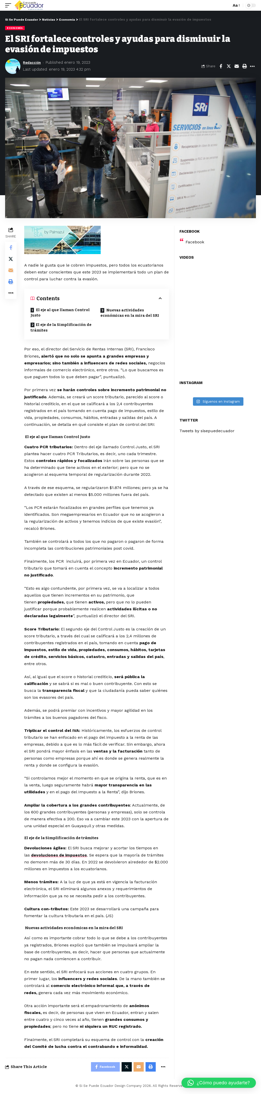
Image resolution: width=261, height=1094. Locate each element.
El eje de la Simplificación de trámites (62, 328)
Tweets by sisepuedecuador (206, 430)
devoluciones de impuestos (60, 855)
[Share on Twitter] (228, 66)
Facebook (195, 242)
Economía (15, 28)
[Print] (244, 66)
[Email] (236, 66)
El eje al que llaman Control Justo (61, 313)
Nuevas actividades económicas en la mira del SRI (130, 313)
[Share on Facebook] (220, 66)
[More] (252, 66)
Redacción (33, 62)
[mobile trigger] (9, 5)
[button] (218, 1083)
